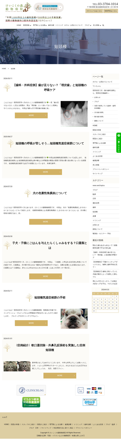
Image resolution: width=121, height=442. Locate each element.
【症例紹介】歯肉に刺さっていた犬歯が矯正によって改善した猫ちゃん (105, 274)
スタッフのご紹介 (99, 134)
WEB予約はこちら (110, 11)
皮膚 (94, 216)
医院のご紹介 (97, 139)
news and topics (98, 185)
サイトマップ (97, 173)
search (104, 25)
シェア (4, 420)
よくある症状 (97, 156)
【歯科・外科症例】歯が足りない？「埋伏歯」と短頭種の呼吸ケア (105, 254)
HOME (19, 25)
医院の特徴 (97, 130)
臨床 (94, 194)
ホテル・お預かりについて (73, 25)
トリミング (59, 25)
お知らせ (97, 97)
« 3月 (95, 290)
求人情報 (96, 25)
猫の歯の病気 (98, 116)
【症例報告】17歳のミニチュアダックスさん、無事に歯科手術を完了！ (105, 264)
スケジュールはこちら (94, 11)
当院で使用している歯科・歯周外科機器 (105, 107)
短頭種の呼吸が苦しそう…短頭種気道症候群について (50, 143)
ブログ (87, 25)
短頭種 (95, 212)
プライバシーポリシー (101, 169)
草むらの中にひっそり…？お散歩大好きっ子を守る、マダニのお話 (105, 282)
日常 (94, 198)
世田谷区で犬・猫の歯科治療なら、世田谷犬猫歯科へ (104, 91)
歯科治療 (51, 25)
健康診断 (96, 160)
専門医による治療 (39, 25)
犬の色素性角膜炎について (50, 193)
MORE (31, 116)
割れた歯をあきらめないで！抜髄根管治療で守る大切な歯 (105, 246)
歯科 (94, 207)
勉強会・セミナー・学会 (102, 233)
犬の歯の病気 (98, 112)
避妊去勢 (96, 203)
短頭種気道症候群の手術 (49, 300)
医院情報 (26, 25)
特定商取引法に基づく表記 (63, 431)
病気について (97, 229)
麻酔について (98, 121)
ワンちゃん (97, 86)
